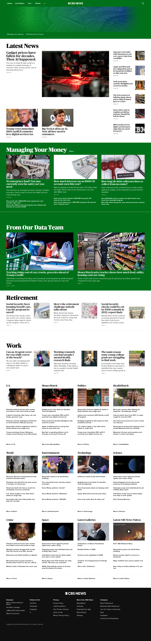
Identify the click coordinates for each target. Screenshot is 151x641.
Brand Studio (81, 612)
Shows (38, 3)
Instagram (33, 609)
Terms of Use (58, 612)
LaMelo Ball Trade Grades (15, 610)
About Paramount (106, 603)
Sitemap (80, 615)
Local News (20, 3)
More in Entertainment (50, 511)
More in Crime (11, 578)
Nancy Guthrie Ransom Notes (14, 603)
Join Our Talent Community (110, 609)
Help (102, 612)
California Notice (59, 606)
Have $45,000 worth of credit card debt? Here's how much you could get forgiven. (120, 199)
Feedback (103, 615)
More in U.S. (11, 444)
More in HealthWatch (121, 444)
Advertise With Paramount (109, 606)
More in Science (119, 511)
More (71, 151)
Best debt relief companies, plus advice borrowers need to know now (123, 203)
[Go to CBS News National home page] (75, 3)
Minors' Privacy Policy (61, 615)
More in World (11, 511)
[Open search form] (143, 3)
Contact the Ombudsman (109, 618)
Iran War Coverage (13, 607)
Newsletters (81, 603)
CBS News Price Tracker (35, 34)
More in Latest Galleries (86, 578)
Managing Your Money (15, 34)
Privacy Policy (58, 603)
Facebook (33, 606)
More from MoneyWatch (51, 444)
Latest (10, 3)
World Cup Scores (12, 613)
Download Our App (84, 609)
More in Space (47, 578)
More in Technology (85, 511)
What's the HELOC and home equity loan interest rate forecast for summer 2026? (26, 206)
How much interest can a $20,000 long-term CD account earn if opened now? (75, 203)
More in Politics (83, 444)
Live (30, 3)
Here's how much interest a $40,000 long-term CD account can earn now (72, 199)
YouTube (33, 603)
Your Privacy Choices (61, 609)
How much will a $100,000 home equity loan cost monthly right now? (24, 202)
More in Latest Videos (121, 578)
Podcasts (80, 606)
